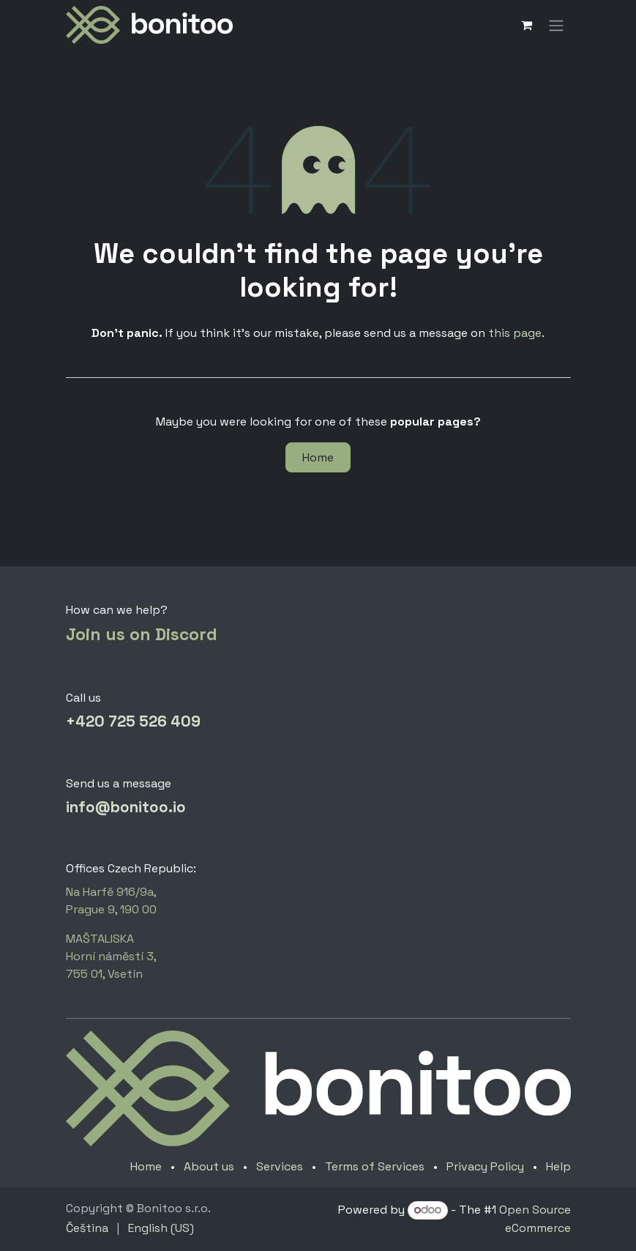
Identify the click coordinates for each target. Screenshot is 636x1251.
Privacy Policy (485, 1166)
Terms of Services (374, 1166)
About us (209, 1166)
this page (515, 333)
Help (558, 1166)
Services (279, 1166)
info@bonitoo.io (126, 807)
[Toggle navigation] (556, 25)
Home (318, 457)
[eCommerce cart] (527, 25)
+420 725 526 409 (133, 721)
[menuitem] (87, 1228)
